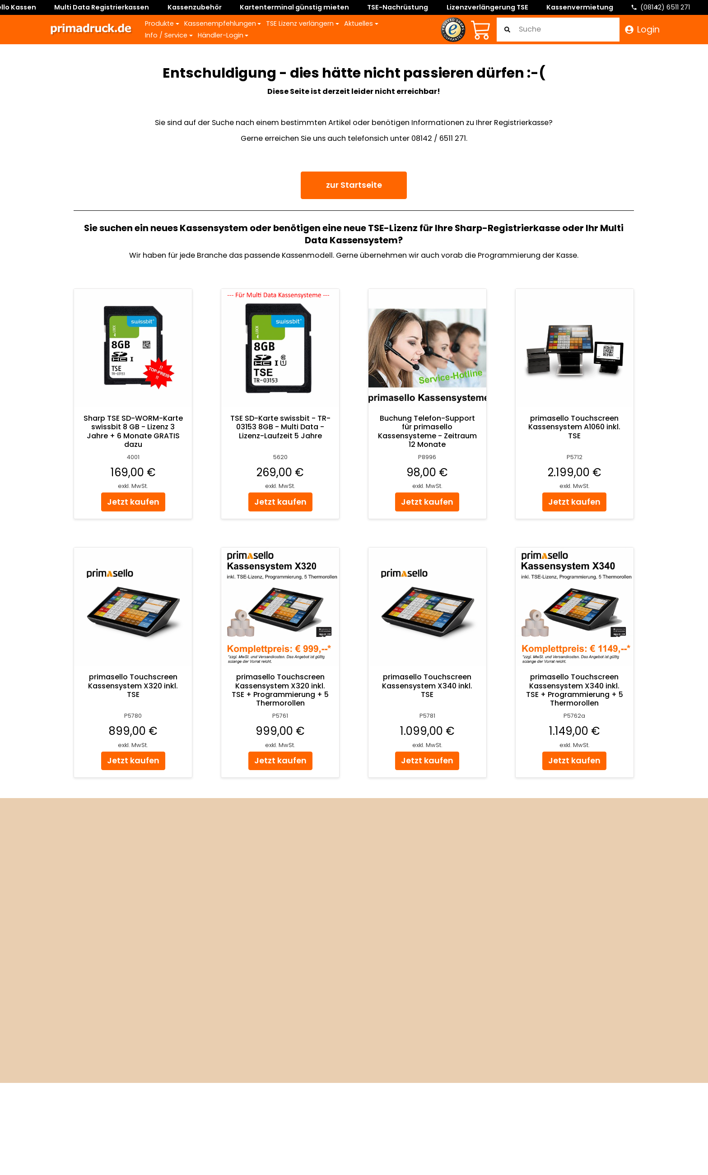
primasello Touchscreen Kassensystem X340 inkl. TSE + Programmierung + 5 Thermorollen (574, 690)
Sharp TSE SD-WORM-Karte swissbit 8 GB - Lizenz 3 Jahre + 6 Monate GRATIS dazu (133, 431)
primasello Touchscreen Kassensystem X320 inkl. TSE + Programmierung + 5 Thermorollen (280, 690)
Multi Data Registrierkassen (101, 7)
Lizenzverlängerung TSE (487, 7)
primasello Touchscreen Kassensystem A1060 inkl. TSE (575, 427)
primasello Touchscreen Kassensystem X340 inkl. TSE (427, 686)
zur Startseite (354, 184)
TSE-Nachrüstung (397, 7)
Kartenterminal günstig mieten (294, 7)
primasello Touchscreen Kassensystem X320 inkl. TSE (133, 686)
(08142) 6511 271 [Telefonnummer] (665, 7)
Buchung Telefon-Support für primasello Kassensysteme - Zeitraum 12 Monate (427, 431)
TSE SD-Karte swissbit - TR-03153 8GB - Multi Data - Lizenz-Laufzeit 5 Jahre (280, 427)
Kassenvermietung (579, 7)
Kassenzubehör (195, 7)
